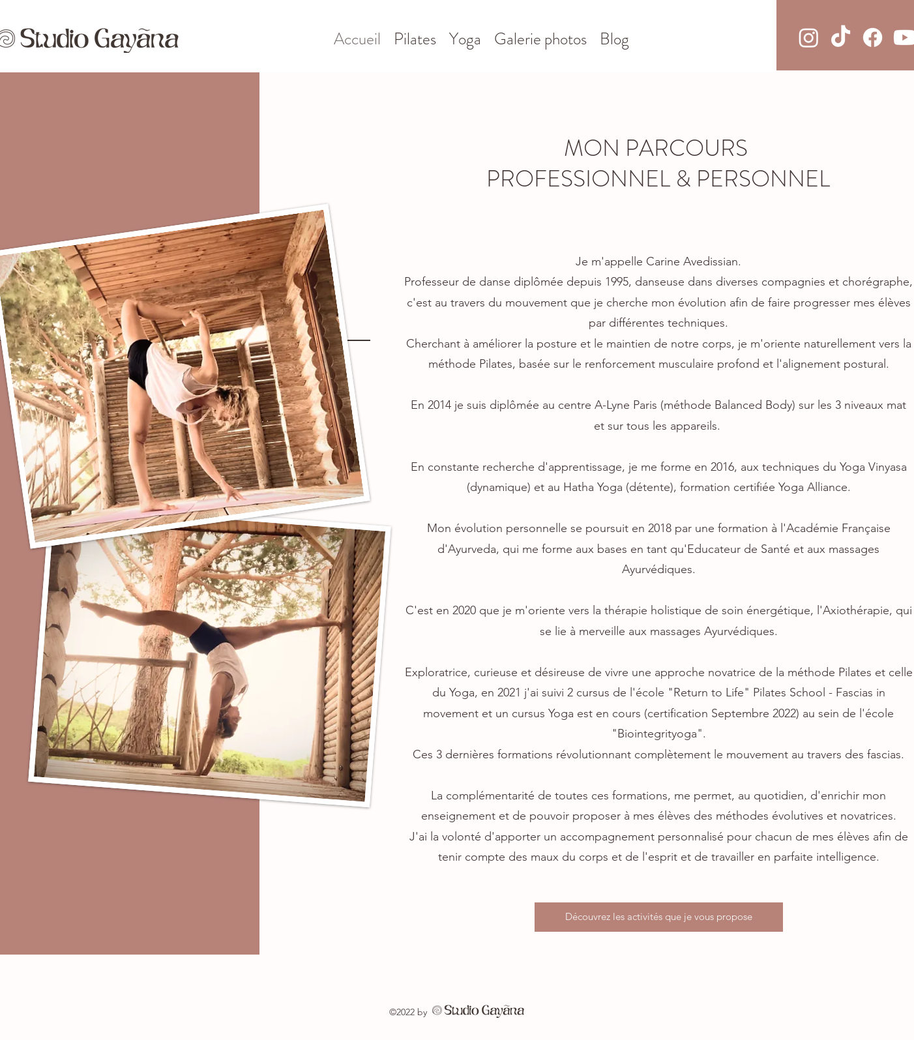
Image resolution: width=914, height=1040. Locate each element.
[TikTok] (840, 37)
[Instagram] (808, 37)
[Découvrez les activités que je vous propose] (659, 917)
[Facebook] (872, 37)
